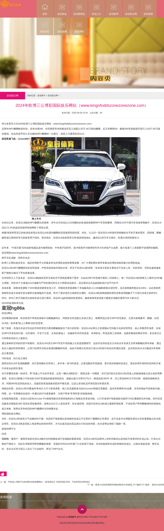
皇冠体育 (75, 523)
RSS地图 (93, 517)
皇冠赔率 (113, 7)
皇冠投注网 (131, 7)
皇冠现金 (62, 7)
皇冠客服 (148, 7)
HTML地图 (102, 517)
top (82, 509)
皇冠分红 (44, 25)
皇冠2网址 (7, 313)
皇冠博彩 (79, 25)
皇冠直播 (62, 25)
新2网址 (101, 523)
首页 (44, 7)
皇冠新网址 (79, 7)
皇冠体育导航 (65, 523)
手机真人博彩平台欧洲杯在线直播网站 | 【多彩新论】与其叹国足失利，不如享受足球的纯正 (49, 482)
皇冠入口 (96, 7)
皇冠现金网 (84, 523)
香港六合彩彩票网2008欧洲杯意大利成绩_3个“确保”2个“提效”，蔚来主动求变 (129, 485)
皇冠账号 (41, 95)
